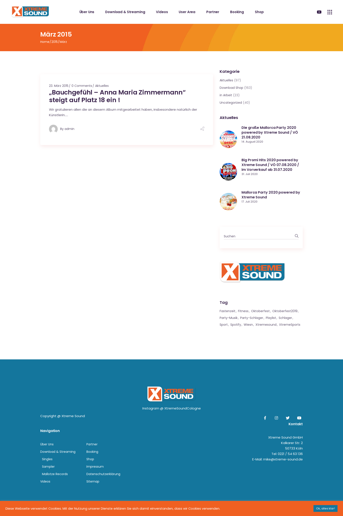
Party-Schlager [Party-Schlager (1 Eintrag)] (251, 318)
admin (69, 129)
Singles (47, 459)
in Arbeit (226, 95)
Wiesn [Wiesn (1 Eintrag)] (248, 324)
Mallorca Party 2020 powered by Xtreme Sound (271, 195)
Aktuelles (102, 86)
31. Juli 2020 (250, 174)
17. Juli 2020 (249, 201)
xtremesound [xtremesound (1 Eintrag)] (266, 324)
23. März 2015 (58, 86)
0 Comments (82, 86)
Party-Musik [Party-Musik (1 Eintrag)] (229, 318)
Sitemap (92, 481)
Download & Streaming (57, 452)
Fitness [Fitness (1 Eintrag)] (243, 311)
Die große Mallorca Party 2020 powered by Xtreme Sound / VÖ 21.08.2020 (270, 132)
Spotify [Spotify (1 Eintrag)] (235, 324)
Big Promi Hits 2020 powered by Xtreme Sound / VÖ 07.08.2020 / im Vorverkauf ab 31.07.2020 (270, 164)
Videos (45, 481)
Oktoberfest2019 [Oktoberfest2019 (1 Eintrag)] (285, 311)
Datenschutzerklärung (103, 474)
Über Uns (47, 444)
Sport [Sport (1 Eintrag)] (224, 324)
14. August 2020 (252, 142)
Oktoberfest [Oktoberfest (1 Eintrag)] (260, 311)
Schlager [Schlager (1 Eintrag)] (285, 318)
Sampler (48, 466)
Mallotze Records (55, 474)
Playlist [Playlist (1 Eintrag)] (271, 318)
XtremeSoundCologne (182, 408)
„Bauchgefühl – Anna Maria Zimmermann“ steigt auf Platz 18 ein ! (117, 96)
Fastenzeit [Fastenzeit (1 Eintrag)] (227, 311)
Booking (92, 452)
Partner (92, 444)
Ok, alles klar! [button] (325, 508)
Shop (90, 459)
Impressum (95, 466)
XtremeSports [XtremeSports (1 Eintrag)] (289, 324)
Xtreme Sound (73, 416)
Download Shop (231, 88)
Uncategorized (231, 102)
